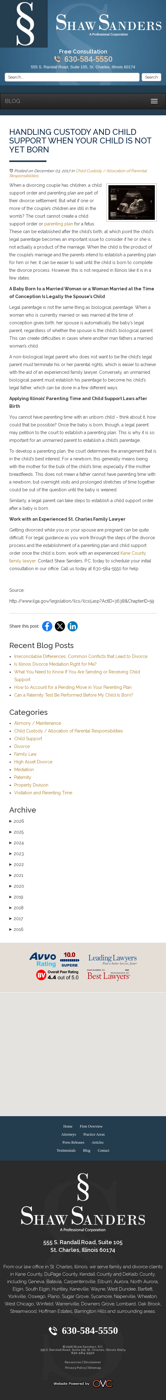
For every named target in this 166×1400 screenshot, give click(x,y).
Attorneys (68, 1134)
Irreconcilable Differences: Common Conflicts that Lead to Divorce (80, 656)
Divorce (22, 746)
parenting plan (58, 223)
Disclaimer (92, 1362)
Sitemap (94, 1367)
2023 (16, 853)
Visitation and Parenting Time (43, 792)
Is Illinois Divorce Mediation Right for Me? (55, 664)
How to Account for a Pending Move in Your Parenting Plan (73, 687)
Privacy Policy (75, 1367)
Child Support (28, 738)
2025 (16, 832)
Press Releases (73, 1142)
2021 (16, 875)
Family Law (25, 754)
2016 (16, 929)
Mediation (24, 769)
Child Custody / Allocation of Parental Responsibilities (68, 730)
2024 (16, 843)
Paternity (22, 777)
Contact (103, 1150)
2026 (16, 821)
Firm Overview (91, 1126)
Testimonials (66, 1150)
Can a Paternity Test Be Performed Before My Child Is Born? (73, 695)
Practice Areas (94, 1134)
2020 (16, 886)
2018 (16, 907)
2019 (16, 897)
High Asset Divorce (33, 761)
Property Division (31, 785)
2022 (16, 864)
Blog (12, 101)
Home (67, 1126)
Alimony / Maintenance (37, 723)
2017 (16, 918)
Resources (73, 1362)
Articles (97, 1142)
